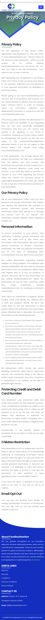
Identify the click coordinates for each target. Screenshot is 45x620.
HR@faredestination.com (16, 605)
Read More (36, 560)
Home (14, 13)
